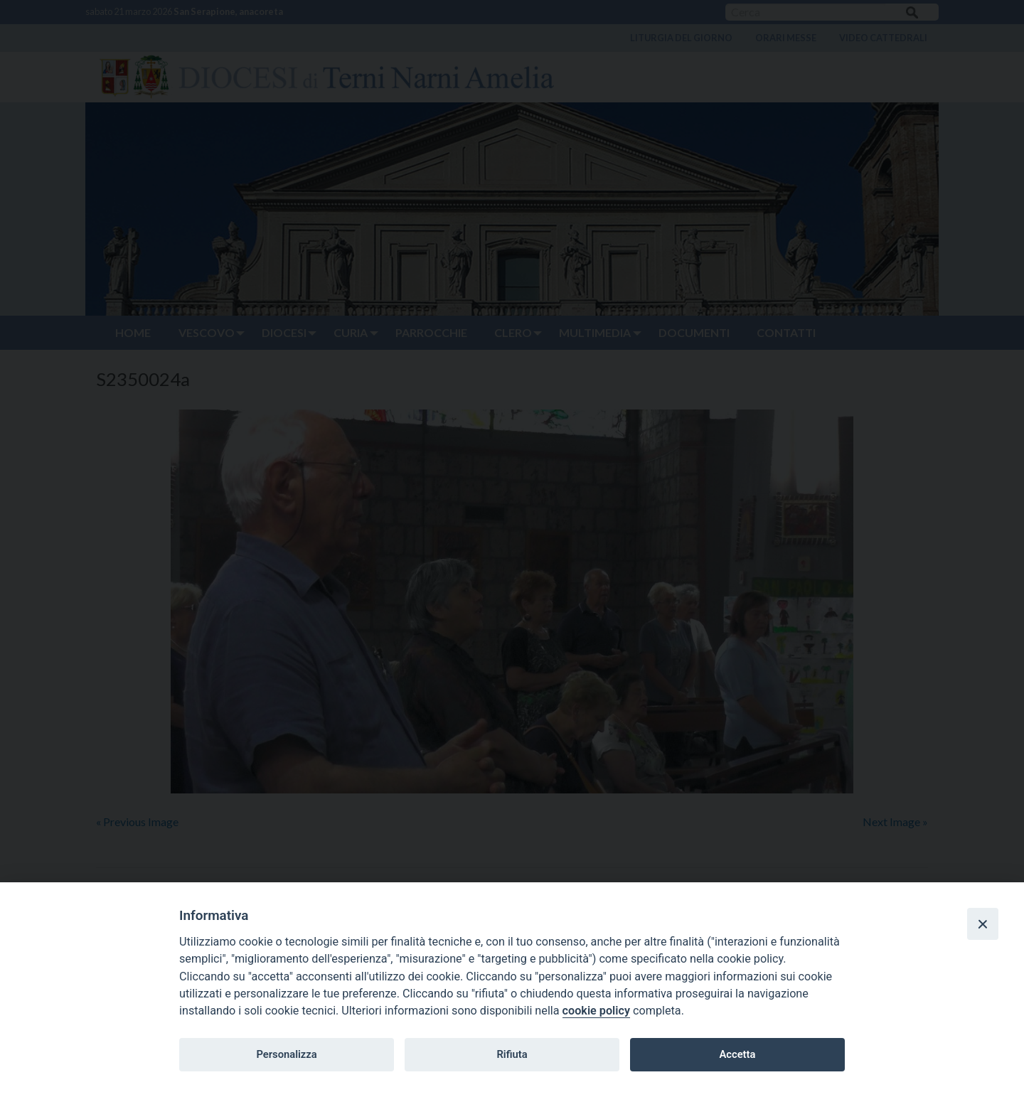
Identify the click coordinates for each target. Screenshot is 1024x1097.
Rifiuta (511, 1054)
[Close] (982, 923)
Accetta (737, 1054)
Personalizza (286, 1054)
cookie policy (596, 1010)
